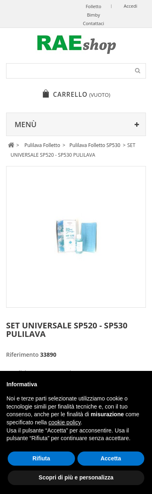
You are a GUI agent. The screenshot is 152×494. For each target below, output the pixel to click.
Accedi (130, 6)
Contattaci (93, 23)
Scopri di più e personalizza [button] (76, 477)
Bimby (93, 15)
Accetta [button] (111, 458)
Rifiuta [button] (41, 458)
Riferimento (22, 354)
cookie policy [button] (65, 422)
